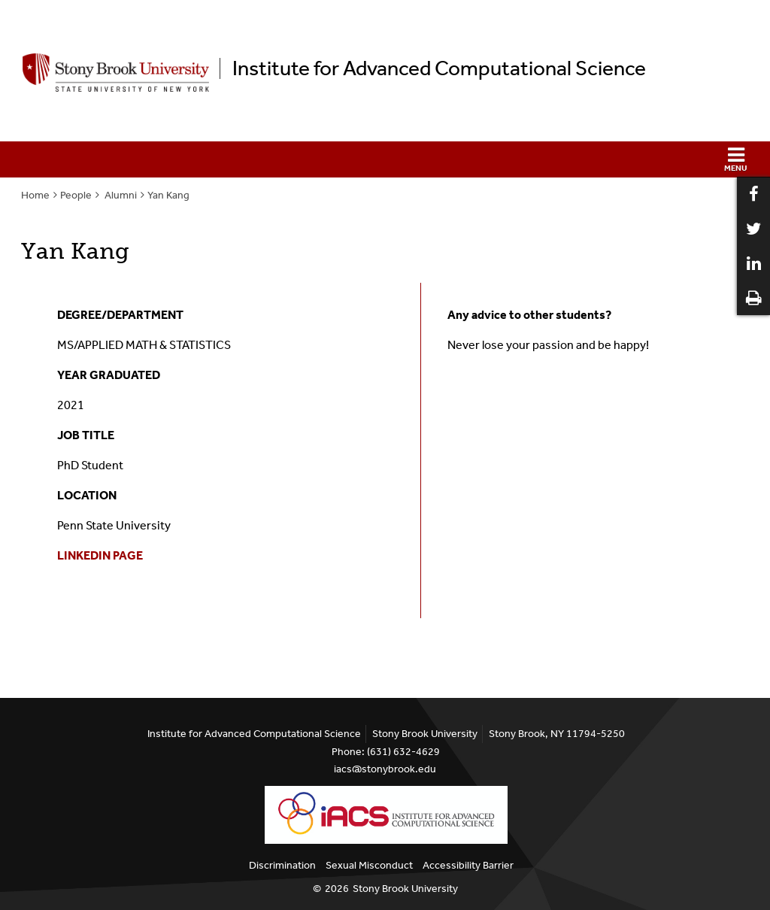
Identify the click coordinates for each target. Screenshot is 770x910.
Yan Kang (168, 195)
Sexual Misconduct (369, 865)
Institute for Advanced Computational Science (439, 68)
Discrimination (282, 865)
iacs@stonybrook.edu (385, 769)
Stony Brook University (405, 888)
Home (35, 195)
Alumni (119, 195)
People (76, 195)
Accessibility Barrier (468, 865)
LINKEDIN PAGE (100, 555)
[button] (385, 159)
